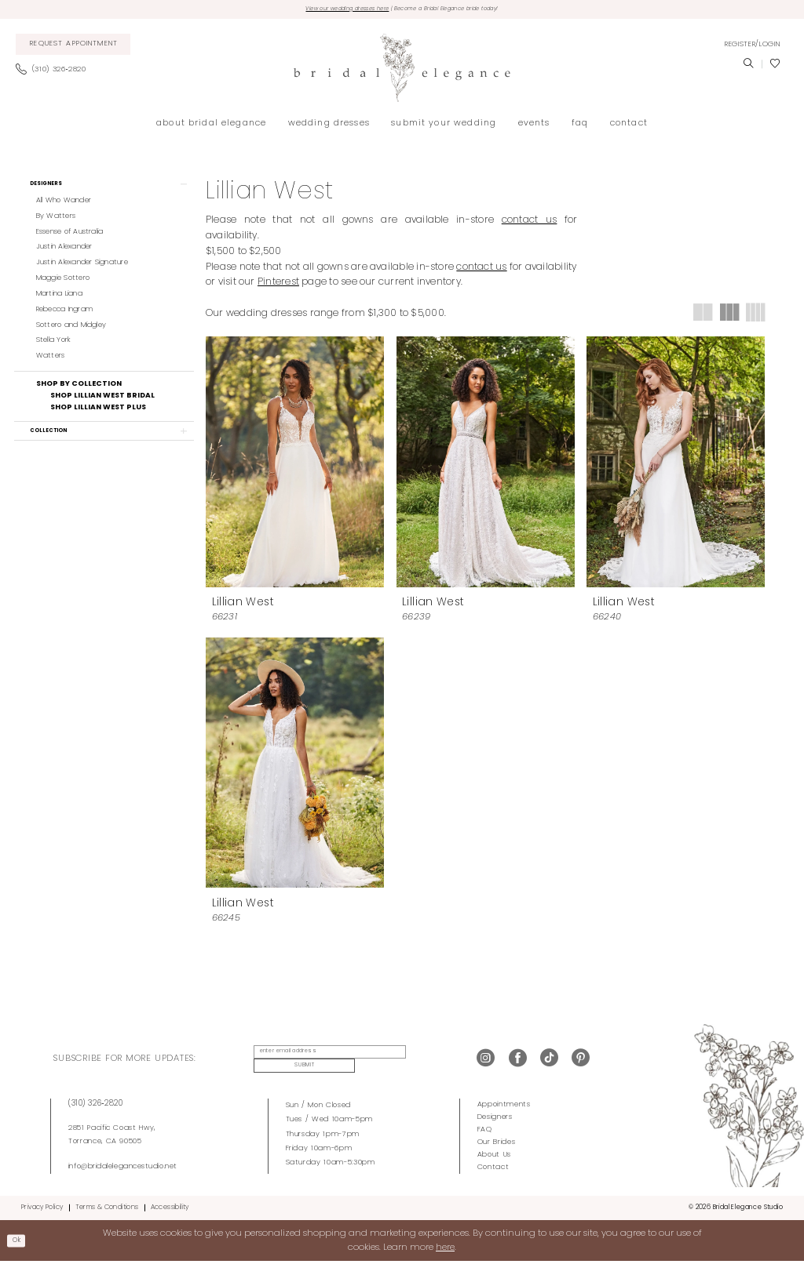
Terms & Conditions (107, 1210)
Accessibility (170, 1210)
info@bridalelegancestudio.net (122, 1168)
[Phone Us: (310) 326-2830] (55, 72)
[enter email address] (320, 1064)
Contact (493, 1169)
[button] (752, 47)
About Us (494, 1156)
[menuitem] (73, 48)
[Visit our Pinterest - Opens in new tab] (580, 1064)
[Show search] (748, 67)
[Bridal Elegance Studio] (402, 71)
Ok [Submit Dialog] (20, 1243)
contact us (529, 223)
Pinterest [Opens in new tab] (278, 285)
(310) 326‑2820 (95, 1106)
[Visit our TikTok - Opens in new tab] (549, 1064)
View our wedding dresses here (321, 10)
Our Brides (496, 1144)
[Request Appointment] (73, 48)
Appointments (504, 1106)
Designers (495, 1119)
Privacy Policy (42, 1210)
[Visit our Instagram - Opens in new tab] (485, 1064)
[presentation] (295, 465)
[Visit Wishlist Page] (775, 67)
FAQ (484, 1131)
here (445, 1250)
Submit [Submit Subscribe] (422, 1064)
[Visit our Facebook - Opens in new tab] (518, 1064)
